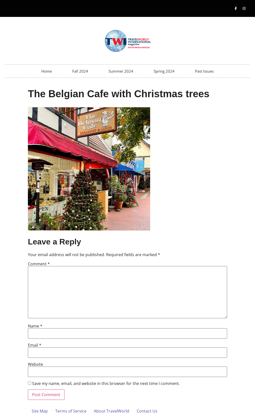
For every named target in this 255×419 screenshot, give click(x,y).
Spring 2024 (164, 71)
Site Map (40, 411)
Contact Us (147, 411)
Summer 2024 (121, 71)
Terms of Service (70, 411)
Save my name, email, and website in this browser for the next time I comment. (106, 383)
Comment (39, 264)
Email (34, 345)
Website (35, 364)
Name (35, 326)
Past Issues (204, 71)
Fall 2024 (80, 71)
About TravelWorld (111, 411)
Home (46, 71)
